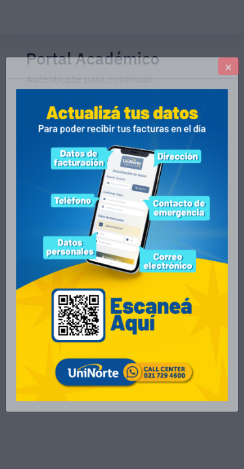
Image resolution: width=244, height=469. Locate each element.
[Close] (228, 66)
